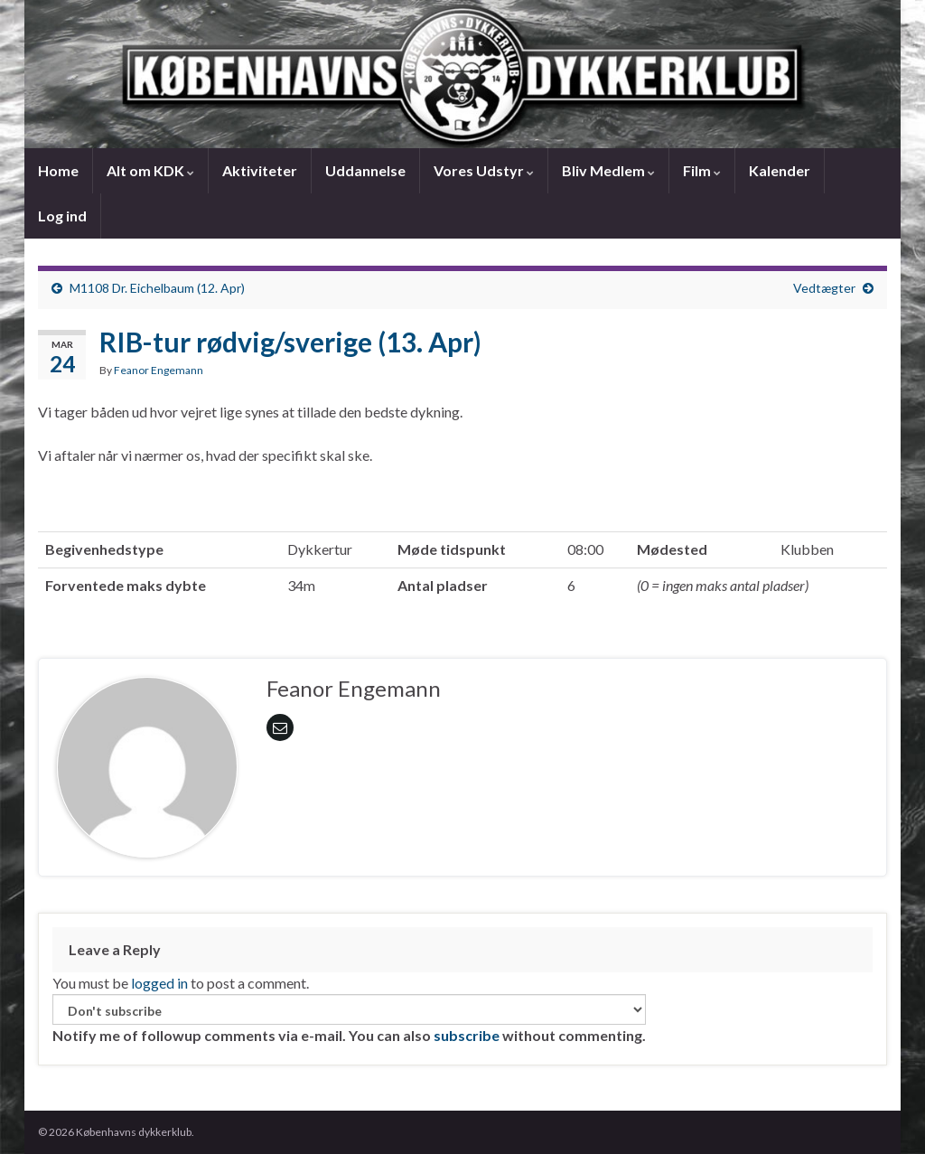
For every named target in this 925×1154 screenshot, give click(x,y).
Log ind (62, 215)
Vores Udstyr (484, 170)
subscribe (467, 1035)
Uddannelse (365, 170)
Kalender (779, 170)
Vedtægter (824, 288)
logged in (159, 982)
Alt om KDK (150, 170)
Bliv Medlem (608, 170)
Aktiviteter (259, 170)
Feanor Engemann (158, 370)
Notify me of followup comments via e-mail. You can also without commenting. (349, 1019)
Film (702, 170)
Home (58, 170)
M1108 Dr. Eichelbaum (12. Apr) (157, 288)
